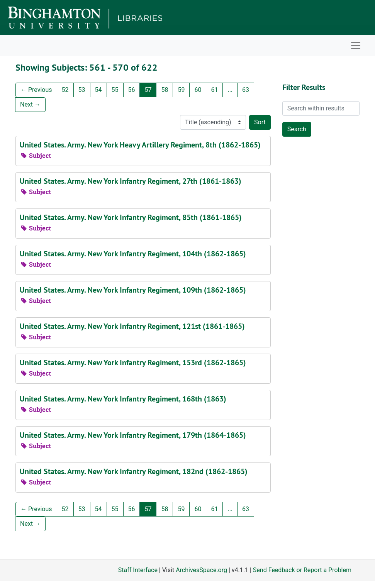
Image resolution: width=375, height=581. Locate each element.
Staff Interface (138, 570)
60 (197, 89)
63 (245, 89)
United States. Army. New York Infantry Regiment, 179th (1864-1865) (133, 435)
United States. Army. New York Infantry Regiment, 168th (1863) (123, 399)
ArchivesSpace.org (201, 570)
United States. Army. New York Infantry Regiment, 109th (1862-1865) (133, 290)
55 (115, 89)
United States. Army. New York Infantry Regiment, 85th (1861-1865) (131, 217)
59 (181, 89)
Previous (36, 89)
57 (147, 89)
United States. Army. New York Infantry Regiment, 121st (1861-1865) (132, 326)
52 (65, 89)
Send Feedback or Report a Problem (302, 570)
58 (164, 89)
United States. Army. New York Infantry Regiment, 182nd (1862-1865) (134, 471)
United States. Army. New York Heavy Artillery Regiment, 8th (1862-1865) (140, 145)
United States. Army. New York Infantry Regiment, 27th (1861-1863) (130, 181)
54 (98, 89)
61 (214, 89)
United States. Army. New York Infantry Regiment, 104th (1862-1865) (133, 254)
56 (131, 89)
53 (81, 89)
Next (30, 104)
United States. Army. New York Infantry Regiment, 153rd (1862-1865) (133, 362)
